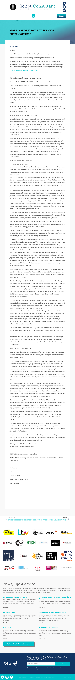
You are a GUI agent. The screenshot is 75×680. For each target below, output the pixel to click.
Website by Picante (67, 677)
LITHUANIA (7, 628)
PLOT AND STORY (9, 612)
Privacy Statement (22, 677)
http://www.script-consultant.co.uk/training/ (24, 70)
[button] (33, 16)
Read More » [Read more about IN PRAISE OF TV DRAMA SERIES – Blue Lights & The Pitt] (42, 607)
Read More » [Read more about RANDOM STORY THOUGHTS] (42, 638)
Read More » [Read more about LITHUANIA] (6, 638)
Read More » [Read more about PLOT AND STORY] (6, 623)
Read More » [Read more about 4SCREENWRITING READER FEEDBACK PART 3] (42, 623)
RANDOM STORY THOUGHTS (48, 628)
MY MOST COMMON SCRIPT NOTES (15, 597)
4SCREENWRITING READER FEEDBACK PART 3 (54, 612)
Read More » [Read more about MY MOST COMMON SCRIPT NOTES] (6, 607)
